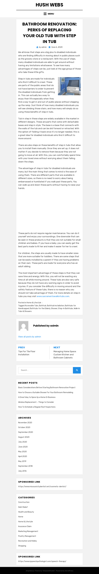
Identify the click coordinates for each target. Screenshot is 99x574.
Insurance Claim (25, 526)
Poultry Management (27, 536)
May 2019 (22, 461)
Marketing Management (28, 531)
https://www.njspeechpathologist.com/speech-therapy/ (42, 561)
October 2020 (24, 427)
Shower (54, 308)
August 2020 (23, 437)
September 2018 (25, 466)
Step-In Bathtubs (65, 308)
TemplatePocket (49, 571)
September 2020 (25, 432)
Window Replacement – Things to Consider (36, 402)
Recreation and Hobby (27, 541)
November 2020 (25, 423)
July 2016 (22, 471)
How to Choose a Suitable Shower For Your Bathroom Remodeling (45, 392)
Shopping (22, 546)
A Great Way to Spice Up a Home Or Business (36, 397)
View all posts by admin (29, 336)
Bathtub (42, 306)
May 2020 (22, 452)
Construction (23, 502)
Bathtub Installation (55, 306)
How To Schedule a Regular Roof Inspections (36, 407)
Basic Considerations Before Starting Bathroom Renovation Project (46, 387)
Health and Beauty (26, 512)
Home (20, 517)
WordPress (69, 571)
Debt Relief (23, 507)
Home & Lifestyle (34, 303)
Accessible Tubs (31, 306)
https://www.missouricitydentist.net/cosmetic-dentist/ (42, 486)
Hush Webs (49, 5)
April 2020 (22, 456)
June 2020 (23, 447)
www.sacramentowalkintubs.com (53, 296)
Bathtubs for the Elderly (40, 308)
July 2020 (22, 442)
